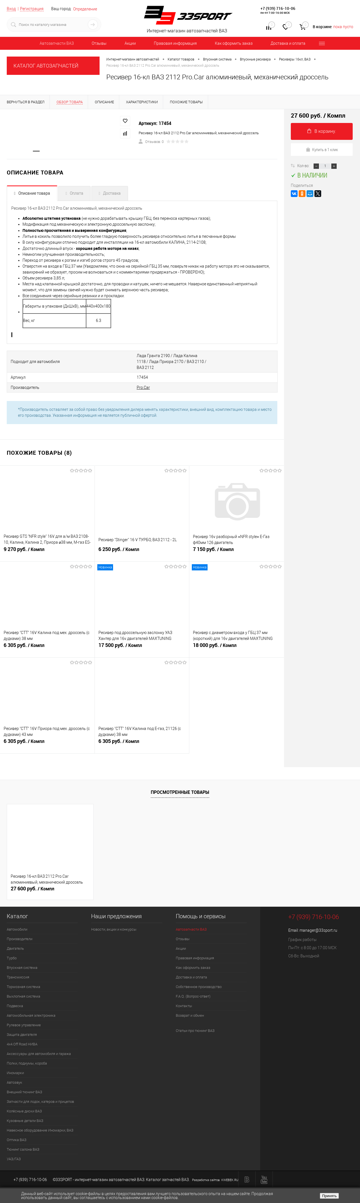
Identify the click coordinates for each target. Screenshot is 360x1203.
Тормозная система (23, 980)
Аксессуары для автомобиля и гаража (39, 1047)
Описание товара (34, 194)
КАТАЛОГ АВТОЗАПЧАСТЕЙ (46, 66)
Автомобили (17, 923)
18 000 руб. (236, 642)
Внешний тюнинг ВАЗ (24, 1085)
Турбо (12, 951)
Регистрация (32, 8)
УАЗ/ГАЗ (14, 1152)
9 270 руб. (47, 546)
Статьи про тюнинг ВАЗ (195, 1024)
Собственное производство (199, 980)
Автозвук (14, 1076)
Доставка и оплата (288, 43)
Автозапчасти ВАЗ (57, 43)
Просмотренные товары (180, 785)
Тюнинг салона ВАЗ (23, 1143)
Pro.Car (122, 381)
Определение (85, 9)
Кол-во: (303, 165)
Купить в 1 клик (322, 149)
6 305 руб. (47, 642)
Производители (19, 932)
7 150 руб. (236, 546)
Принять (329, 1196)
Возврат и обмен (190, 1009)
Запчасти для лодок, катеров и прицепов (40, 1095)
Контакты (184, 999)
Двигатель (15, 942)
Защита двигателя (22, 1028)
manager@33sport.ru (318, 924)
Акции (130, 43)
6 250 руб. (142, 546)
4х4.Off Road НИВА (22, 1038)
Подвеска (15, 999)
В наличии (309, 175)
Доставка (112, 194)
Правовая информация (175, 43)
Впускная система (22, 961)
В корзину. (321, 131)
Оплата (76, 194)
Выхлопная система (23, 990)
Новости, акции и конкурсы (113, 923)
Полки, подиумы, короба (27, 1057)
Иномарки (15, 1066)
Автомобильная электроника (31, 1009)
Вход (11, 8)
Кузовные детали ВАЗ (25, 1114)
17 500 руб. (142, 642)
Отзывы (99, 43)
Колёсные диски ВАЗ (24, 1105)
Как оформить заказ (234, 43)
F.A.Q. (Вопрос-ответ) (193, 990)
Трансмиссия (18, 971)
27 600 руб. (32, 882)
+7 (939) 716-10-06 (277, 8)
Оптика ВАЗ (16, 1133)
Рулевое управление (24, 1018)
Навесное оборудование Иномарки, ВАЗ (40, 1124)
